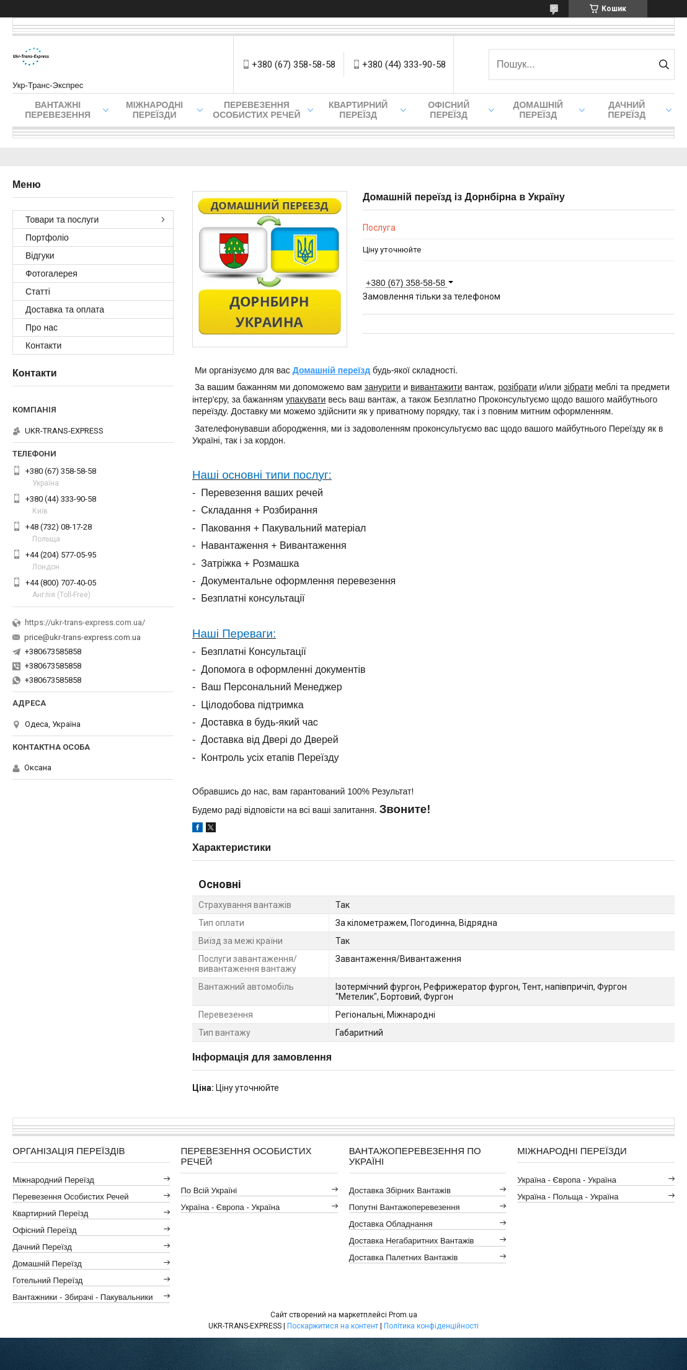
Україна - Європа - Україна (230, 1207)
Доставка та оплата (64, 309)
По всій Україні (208, 1190)
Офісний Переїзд (44, 1230)
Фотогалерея (51, 273)
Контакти (43, 345)
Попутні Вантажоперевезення (404, 1207)
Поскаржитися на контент (332, 1326)
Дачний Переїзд (626, 110)
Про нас (41, 327)
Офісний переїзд (448, 110)
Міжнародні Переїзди (154, 110)
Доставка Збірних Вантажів (400, 1190)
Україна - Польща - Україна (567, 1196)
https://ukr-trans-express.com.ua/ (85, 622)
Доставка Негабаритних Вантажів (411, 1240)
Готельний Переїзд (47, 1280)
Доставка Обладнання (391, 1224)
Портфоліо (47, 237)
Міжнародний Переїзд (53, 1180)
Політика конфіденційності (431, 1326)
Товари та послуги (62, 220)
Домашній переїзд (331, 370)
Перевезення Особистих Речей (256, 110)
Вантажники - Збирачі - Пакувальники (82, 1297)
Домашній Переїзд (538, 110)
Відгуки (40, 255)
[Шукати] (664, 64)
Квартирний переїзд (358, 110)
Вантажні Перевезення (58, 110)
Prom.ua (403, 1314)
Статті (37, 291)
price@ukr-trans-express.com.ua (82, 637)
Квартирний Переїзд (50, 1213)
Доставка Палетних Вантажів (403, 1257)
